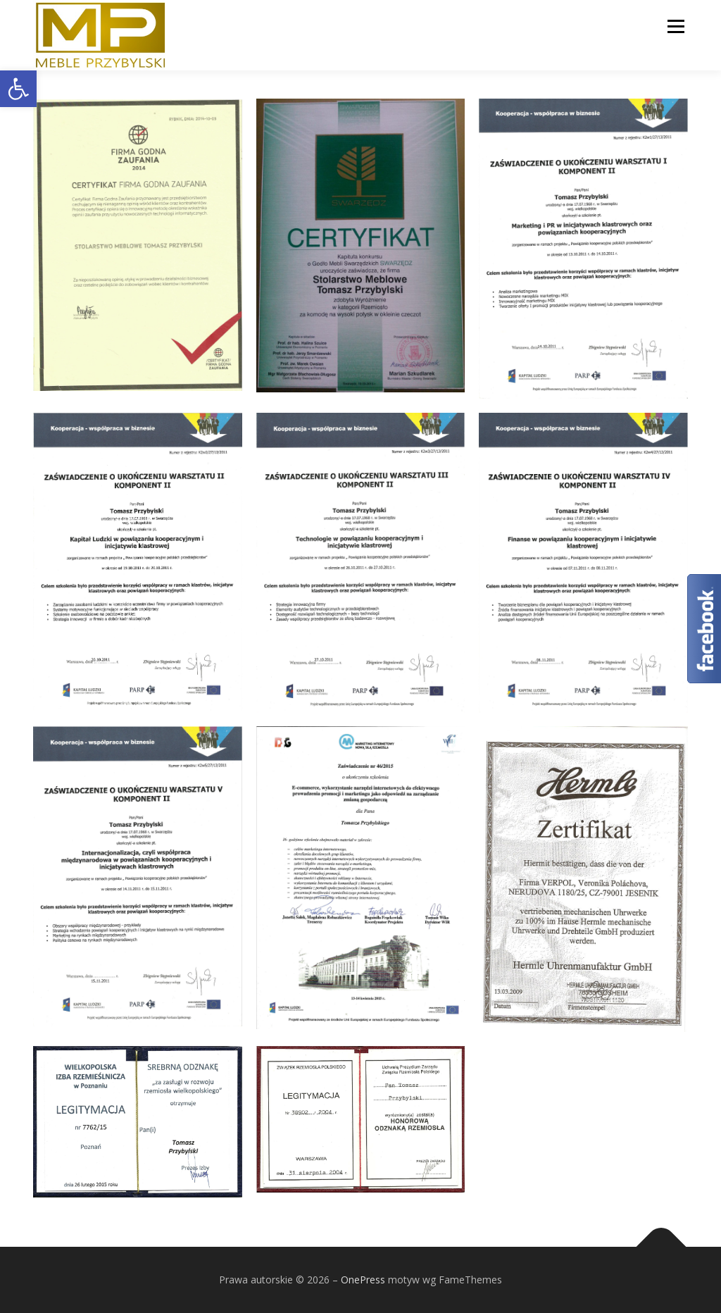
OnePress (363, 1279)
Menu (675, 26)
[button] (18, 88)
